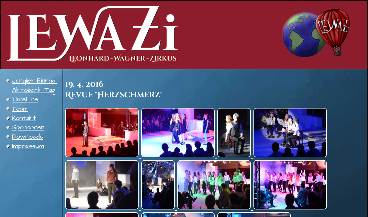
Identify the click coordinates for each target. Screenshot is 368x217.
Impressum (28, 146)
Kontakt (24, 118)
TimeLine (25, 99)
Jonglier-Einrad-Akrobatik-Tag (34, 85)
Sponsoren (28, 127)
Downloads (27, 136)
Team (20, 108)
